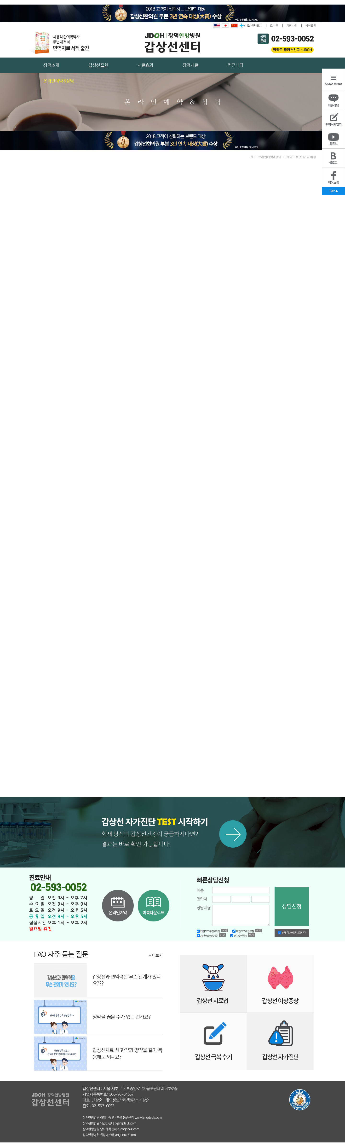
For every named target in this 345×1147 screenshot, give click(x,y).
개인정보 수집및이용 (208, 931)
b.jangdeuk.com (126, 1123)
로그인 (274, 25)
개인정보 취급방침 (242, 931)
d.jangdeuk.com (128, 1129)
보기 (224, 930)
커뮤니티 (235, 65)
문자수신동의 (238, 935)
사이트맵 (310, 25)
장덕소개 (51, 65)
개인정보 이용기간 (207, 935)
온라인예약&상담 (58, 80)
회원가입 (291, 25)
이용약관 (222, 935)
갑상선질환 (98, 65)
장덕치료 (190, 65)
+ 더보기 (156, 955)
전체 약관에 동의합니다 (292, 932)
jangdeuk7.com (125, 1135)
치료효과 (145, 65)
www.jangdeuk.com (148, 1117)
